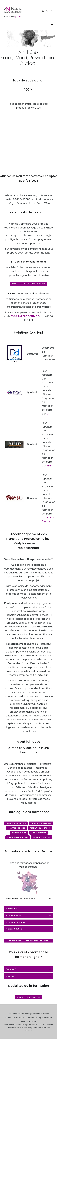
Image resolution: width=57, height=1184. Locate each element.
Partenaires (43, 11)
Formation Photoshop (16, 823)
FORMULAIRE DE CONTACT (25, 316)
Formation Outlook (41, 837)
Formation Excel (38, 833)
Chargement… (28, 140)
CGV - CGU (28, 1030)
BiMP (49, 465)
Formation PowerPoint (17, 837)
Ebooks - (19, 1024)
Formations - (10, 1024)
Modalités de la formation (29, 997)
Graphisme (28, 1024)
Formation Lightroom (40, 828)
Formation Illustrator (40, 823)
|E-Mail (18, 17)
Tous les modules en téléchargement (28, 284)
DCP (49, 413)
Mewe (51, 11)
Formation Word (19, 833)
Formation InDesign (16, 828)
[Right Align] (52, 25)
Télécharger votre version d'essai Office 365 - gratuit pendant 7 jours (28, 941)
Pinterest (47, 11)
